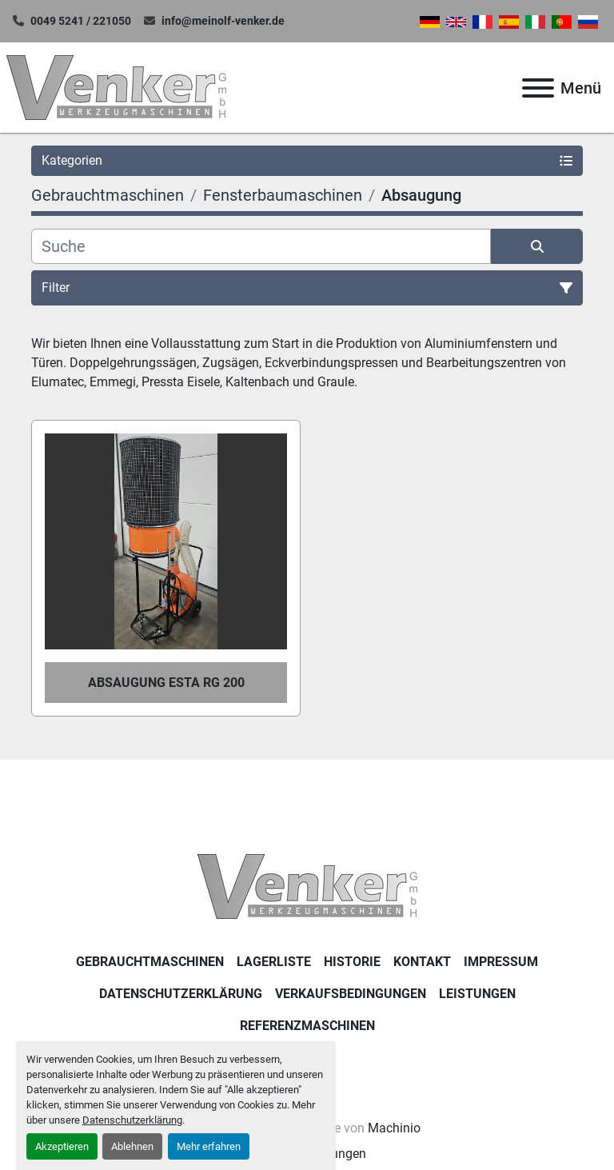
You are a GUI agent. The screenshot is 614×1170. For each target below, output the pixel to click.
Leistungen (477, 993)
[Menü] (538, 88)
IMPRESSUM (501, 961)
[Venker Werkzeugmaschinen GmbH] (307, 885)
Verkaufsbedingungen (350, 993)
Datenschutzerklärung (132, 1120)
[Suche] (261, 246)
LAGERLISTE (274, 961)
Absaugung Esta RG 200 (166, 682)
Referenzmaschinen (307, 1025)
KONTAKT (422, 961)
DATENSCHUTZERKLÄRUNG (180, 993)
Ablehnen (132, 1146)
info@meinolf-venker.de (223, 20)
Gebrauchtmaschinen (150, 961)
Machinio (394, 1128)
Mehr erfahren (209, 1146)
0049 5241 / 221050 (80, 20)
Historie (352, 961)
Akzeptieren (62, 1146)
